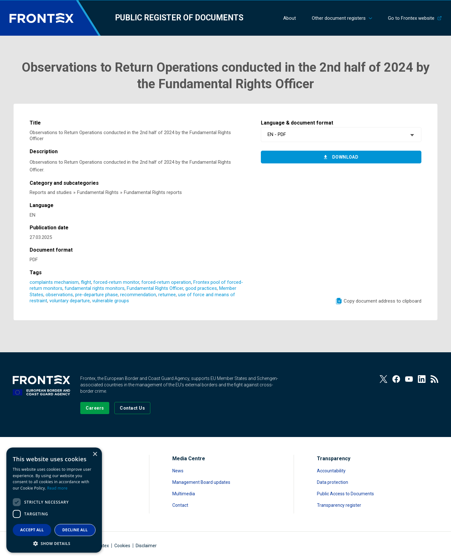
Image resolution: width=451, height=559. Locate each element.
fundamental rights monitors (95, 288)
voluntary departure (69, 301)
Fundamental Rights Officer (155, 288)
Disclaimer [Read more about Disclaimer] (146, 545)
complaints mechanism (54, 282)
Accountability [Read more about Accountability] (331, 470)
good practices (201, 288)
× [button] (94, 454)
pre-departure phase (96, 294)
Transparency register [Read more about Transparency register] (339, 505)
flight (86, 282)
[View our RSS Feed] (434, 379)
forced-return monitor (116, 282)
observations (59, 294)
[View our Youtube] (409, 379)
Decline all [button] (75, 530)
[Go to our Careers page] (94, 408)
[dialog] (54, 500)
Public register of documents (179, 17)
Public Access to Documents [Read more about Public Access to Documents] (345, 493)
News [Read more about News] (177, 470)
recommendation (138, 294)
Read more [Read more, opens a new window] (57, 488)
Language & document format (297, 123)
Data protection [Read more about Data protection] (332, 482)
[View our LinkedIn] (422, 379)
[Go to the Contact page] (132, 408)
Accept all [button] (32, 530)
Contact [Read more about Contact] (180, 505)
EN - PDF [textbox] (277, 134)
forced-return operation (166, 282)
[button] (54, 543)
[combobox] (341, 134)
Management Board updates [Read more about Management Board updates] (201, 482)
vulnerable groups (110, 301)
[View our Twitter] (383, 379)
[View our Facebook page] (396, 379)
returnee (167, 294)
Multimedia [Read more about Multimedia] (183, 493)
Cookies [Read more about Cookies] (122, 545)
